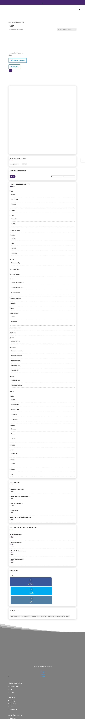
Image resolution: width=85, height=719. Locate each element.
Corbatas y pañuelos (15, 230)
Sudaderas (12, 469)
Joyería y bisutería (14, 313)
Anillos (13, 316)
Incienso (12, 308)
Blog (11, 671)
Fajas (12, 243)
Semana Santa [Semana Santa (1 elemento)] (51, 597)
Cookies (12, 688)
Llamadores (13, 332)
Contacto (12, 709)
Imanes (13, 463)
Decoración (14, 414)
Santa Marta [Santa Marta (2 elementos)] (43, 597)
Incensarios (13, 303)
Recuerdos (12, 459)
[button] (10, 70)
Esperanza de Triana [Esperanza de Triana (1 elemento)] (26, 597)
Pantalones (14, 253)
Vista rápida (14, 67)
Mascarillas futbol (15, 365)
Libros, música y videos (15, 328)
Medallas (12, 376)
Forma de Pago (14, 703)
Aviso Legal (13, 682)
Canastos (13, 429)
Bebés (11, 191)
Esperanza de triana (15, 269)
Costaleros (12, 235)
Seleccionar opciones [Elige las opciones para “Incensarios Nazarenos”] (17, 60)
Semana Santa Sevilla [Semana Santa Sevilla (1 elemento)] (60, 597)
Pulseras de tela (15, 453)
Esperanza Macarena (15, 274)
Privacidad (13, 685)
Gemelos (12, 279)
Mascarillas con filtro (16, 360)
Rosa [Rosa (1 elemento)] (38, 597)
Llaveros (12, 337)
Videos (12, 674)
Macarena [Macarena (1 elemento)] (34, 597)
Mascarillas (13, 347)
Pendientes (14, 321)
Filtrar (12, 176)
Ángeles (13, 399)
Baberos (13, 194)
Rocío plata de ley (15, 263)
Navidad (12, 396)
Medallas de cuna (15, 380)
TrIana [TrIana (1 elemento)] (67, 597)
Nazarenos (12, 425)
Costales (13, 238)
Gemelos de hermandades (17, 282)
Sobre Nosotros (14, 668)
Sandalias (13, 224)
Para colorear (14, 199)
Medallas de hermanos (16, 385)
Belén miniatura (15, 404)
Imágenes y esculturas (15, 298)
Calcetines (12, 210)
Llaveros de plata (15, 341)
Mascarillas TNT (15, 370)
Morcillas (13, 248)
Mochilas (12, 391)
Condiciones (13, 691)
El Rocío (12, 259)
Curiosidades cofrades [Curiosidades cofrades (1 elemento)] (15, 597)
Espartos (13, 438)
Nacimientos (14, 419)
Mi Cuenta (13, 700)
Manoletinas (14, 219)
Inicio (9, 22)
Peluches (13, 204)
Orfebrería (12, 445)
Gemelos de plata (15, 292)
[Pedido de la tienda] (66, 29)
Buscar (24, 164)
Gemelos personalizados (17, 287)
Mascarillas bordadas (16, 355)
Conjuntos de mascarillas (17, 351)
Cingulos (13, 434)
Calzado (12, 215)
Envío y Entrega (14, 706)
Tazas (11, 474)
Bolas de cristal (15, 409)
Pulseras (12, 450)
